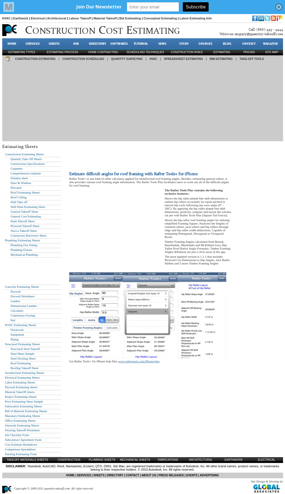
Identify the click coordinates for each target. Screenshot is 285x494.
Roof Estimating (21, 363)
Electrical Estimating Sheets (22, 377)
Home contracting (103, 52)
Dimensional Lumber (24, 305)
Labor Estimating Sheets (20, 382)
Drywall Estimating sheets (21, 387)
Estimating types (21, 52)
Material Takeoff (105, 18)
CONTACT (249, 43)
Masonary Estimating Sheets (22, 415)
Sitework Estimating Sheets (22, 425)
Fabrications (168, 459)
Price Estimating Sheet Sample (24, 401)
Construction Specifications (28, 163)
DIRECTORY (97, 43)
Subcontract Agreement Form (23, 439)
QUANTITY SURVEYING (127, 58)
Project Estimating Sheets (21, 396)
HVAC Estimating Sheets (21, 325)
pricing (249, 52)
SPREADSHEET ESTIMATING (183, 58)
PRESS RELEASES (171, 475)
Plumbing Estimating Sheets (22, 240)
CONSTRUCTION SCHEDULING (83, 58)
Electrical (38, 18)
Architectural (56, 18)
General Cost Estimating (26, 216)
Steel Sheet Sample (23, 353)
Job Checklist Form (17, 435)
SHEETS (54, 43)
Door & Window (21, 183)
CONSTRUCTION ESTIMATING (35, 58)
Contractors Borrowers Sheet (29, 235)
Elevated (16, 187)
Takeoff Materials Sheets (27, 459)
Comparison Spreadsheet (20, 449)
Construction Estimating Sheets (24, 154)
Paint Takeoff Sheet (23, 221)
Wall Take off (19, 202)
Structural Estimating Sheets (22, 344)
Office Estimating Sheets (20, 420)
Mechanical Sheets (135, 459)
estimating (221, 52)
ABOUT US (149, 475)
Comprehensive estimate (26, 173)
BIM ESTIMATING (221, 58)
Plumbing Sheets (102, 459)
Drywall (16, 291)
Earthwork (20, 18)
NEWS (162, 43)
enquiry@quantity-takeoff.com (258, 34)
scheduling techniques (145, 52)
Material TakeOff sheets (20, 392)
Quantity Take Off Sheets (26, 159)
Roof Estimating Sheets (25, 192)
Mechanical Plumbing (24, 254)
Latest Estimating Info (195, 18)
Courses (206, 43)
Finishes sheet (19, 178)
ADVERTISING (209, 475)
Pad (13, 320)
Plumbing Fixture (21, 250)
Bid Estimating (130, 18)
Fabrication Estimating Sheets (23, 406)
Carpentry (17, 168)
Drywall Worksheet (23, 296)
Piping (15, 339)
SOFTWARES (119, 43)
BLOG (227, 43)
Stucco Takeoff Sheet (24, 230)
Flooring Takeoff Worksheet (22, 430)
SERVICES (33, 43)
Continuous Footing (23, 315)
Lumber (15, 301)
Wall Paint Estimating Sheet (28, 206)
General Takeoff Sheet (24, 211)
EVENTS (191, 475)
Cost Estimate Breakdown (21, 444)
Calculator (17, 310)
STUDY (184, 43)
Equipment (17, 334)
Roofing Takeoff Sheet (25, 368)
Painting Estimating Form (21, 454)
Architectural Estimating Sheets (24, 372)
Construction (69, 459)
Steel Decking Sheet (23, 358)
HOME (12, 43)
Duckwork (17, 329)
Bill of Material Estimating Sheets (26, 411)
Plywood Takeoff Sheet (25, 226)
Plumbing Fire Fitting (24, 245)
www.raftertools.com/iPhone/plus (138, 361)
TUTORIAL (141, 43)
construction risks (186, 52)
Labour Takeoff (80, 18)
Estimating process (62, 52)
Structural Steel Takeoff (25, 349)
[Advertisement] (142, 101)
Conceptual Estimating (160, 18)
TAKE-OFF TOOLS (252, 58)
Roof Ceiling (19, 197)
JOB (76, 43)
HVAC (6, 18)
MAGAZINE (270, 43)
